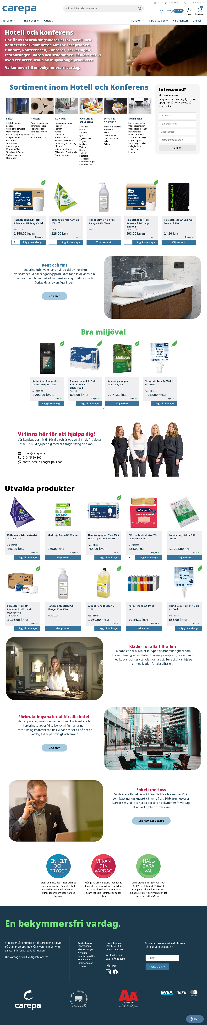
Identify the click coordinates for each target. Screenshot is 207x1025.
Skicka (177, 147)
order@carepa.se (168, 2)
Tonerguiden (84, 945)
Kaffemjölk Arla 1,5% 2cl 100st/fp (65, 221)
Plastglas (83, 155)
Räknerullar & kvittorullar (66, 152)
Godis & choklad (111, 138)
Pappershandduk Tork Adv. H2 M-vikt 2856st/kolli (83, 384)
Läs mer (54, 296)
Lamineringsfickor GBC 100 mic (182, 537)
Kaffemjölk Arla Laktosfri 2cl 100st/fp (22, 537)
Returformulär (85, 962)
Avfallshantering (13, 123)
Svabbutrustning (14, 155)
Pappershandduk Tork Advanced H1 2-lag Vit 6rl (28, 221)
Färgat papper (135, 140)
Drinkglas (83, 144)
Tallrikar (83, 153)
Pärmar (58, 128)
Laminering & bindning (65, 143)
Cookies (82, 966)
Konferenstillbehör (137, 123)
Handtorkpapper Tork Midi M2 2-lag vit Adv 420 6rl (103, 537)
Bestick (82, 150)
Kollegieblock (134, 146)
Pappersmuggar (87, 161)
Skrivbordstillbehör (64, 140)
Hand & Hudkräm (38, 137)
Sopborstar (11, 143)
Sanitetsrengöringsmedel (18, 134)
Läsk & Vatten (110, 135)
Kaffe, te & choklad (112, 126)
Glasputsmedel (13, 137)
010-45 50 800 (196, 2)
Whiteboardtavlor (136, 126)
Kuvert (58, 131)
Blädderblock (134, 131)
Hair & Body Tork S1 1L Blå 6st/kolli (184, 607)
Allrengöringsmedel (15, 128)
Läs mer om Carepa (151, 821)
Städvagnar (11, 158)
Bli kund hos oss (86, 959)
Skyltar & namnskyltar (138, 137)
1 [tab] (103, 247)
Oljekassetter (85, 138)
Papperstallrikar (86, 164)
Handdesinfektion (39, 131)
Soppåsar (10, 126)
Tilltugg (107, 144)
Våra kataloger (85, 949)
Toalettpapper (37, 128)
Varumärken (180, 20)
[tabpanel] (28, 212)
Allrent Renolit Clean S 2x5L (101, 607)
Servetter (83, 126)
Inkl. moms (166, 11)
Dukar (82, 129)
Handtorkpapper (38, 126)
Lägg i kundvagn (32, 242)
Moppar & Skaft (13, 149)
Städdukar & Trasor (15, 152)
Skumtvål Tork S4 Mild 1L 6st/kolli (159, 383)
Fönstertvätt (11, 140)
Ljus (81, 135)
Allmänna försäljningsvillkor (87, 954)
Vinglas (82, 141)
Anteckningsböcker (137, 143)
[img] (56, 811)
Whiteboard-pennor (137, 128)
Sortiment (10, 20)
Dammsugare (12, 146)
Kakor (106, 141)
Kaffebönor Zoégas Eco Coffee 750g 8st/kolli (46, 383)
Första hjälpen (61, 137)
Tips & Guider (158, 20)
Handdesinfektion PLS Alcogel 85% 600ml (102, 221)
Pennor (58, 126)
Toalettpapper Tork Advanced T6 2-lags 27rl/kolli (137, 223)
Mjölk (106, 132)
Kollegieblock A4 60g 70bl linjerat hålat (178, 221)
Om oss (199, 20)
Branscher (31, 20)
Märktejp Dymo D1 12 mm (63, 535)
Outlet (48, 20)
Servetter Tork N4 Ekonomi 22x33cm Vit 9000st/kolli (19, 609)
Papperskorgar (62, 155)
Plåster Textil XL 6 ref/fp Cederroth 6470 (143, 537)
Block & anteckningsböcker (64, 148)
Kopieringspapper (63, 123)
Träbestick (84, 158)
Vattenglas (84, 147)
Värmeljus (84, 132)
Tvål (32, 134)
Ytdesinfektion (12, 131)
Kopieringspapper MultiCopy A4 (118, 383)
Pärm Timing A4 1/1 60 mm (141, 607)
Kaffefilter (108, 129)
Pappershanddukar (40, 123)
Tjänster (137, 20)
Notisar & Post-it (136, 134)
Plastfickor (60, 134)
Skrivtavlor (133, 149)
